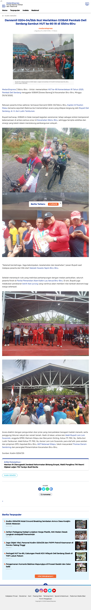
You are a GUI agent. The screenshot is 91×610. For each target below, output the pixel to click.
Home (4, 10)
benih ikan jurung (30, 284)
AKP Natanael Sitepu (46, 444)
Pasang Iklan (37, 596)
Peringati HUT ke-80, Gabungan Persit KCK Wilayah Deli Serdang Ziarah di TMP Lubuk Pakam (39, 554)
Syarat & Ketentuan (61, 596)
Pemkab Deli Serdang (11, 92)
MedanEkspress (12, 3)
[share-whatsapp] (47, 489)
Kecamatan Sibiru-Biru (47, 120)
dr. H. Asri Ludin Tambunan (23, 111)
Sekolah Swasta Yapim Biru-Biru (44, 268)
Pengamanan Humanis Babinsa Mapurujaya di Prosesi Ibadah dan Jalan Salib (38, 565)
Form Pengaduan (45, 599)
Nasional (35, 10)
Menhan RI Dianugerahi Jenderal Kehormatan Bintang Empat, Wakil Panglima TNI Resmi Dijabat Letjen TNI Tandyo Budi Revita (44, 465)
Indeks (26, 10)
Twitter (51, 592)
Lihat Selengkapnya (45, 576)
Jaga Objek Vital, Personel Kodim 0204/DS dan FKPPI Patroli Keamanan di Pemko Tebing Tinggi (39, 544)
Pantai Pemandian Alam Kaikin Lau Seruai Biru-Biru (40, 281)
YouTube (55, 592)
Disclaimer (23, 596)
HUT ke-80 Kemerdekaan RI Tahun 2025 (65, 89)
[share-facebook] (39, 489)
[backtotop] (45, 585)
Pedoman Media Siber (78, 596)
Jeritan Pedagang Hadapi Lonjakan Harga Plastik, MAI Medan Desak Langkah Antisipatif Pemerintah (36, 533)
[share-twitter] (43, 489)
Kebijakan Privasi (11, 596)
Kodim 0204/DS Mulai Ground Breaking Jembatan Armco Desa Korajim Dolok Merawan (38, 522)
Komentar (45, 494)
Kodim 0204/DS (10, 475)
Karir (29, 596)
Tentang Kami (48, 596)
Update (53, 204)
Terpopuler (15, 10)
